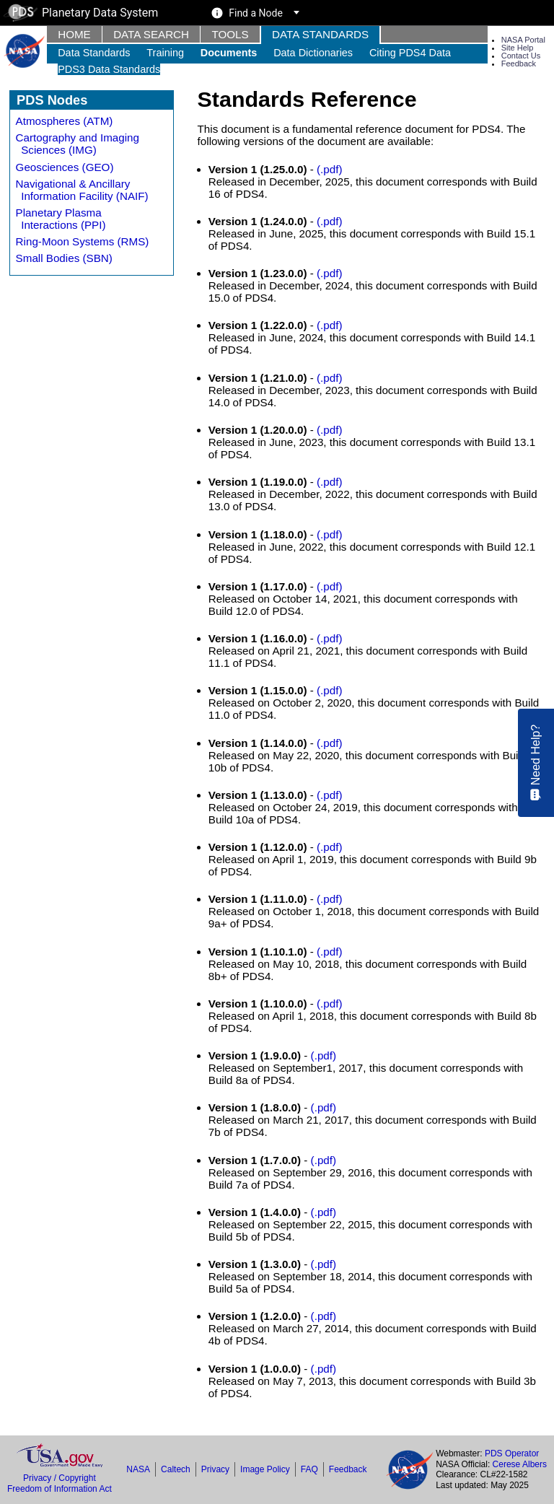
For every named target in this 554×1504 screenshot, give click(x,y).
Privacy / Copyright (59, 1478)
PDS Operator (512, 1453)
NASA (138, 1469)
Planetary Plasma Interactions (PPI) (61, 218)
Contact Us (520, 55)
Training (165, 52)
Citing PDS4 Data (410, 52)
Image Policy (265, 1469)
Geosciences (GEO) (65, 167)
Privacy (215, 1469)
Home (74, 34)
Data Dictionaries (313, 52)
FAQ (309, 1469)
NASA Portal (523, 39)
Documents (229, 52)
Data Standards (320, 34)
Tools (229, 34)
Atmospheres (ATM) (64, 121)
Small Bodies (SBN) (64, 258)
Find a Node (256, 13)
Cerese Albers (520, 1464)
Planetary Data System (81, 13)
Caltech (175, 1469)
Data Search (151, 34)
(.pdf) (329, 169)
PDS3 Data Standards (109, 69)
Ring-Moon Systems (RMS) (82, 241)
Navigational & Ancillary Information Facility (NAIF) (82, 190)
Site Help (517, 47)
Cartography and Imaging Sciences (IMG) (77, 143)
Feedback (518, 63)
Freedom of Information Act (59, 1489)
